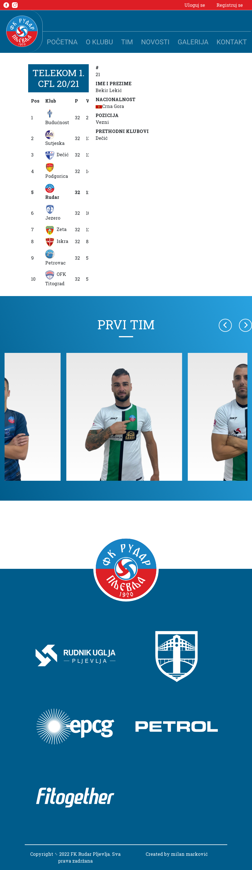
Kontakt (231, 42)
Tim (127, 42)
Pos (35, 101)
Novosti (155, 42)
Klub (50, 101)
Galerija (192, 42)
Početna (62, 42)
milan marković (189, 854)
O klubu (99, 42)
